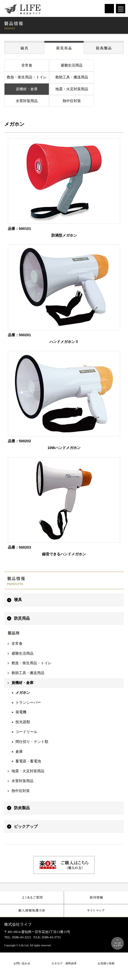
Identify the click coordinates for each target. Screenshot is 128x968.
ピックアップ (26, 826)
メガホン (22, 692)
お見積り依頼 (106, 963)
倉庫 (19, 751)
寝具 (18, 600)
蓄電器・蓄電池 (28, 761)
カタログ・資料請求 (64, 963)
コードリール (26, 732)
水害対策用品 (27, 101)
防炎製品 (22, 808)
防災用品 (22, 618)
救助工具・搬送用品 (71, 77)
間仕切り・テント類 (31, 742)
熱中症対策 (72, 101)
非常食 (26, 65)
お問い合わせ (21, 963)
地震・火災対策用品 (71, 89)
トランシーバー (28, 702)
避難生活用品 (72, 65)
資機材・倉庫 (27, 89)
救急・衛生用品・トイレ (27, 77)
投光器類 (22, 722)
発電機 (20, 712)
